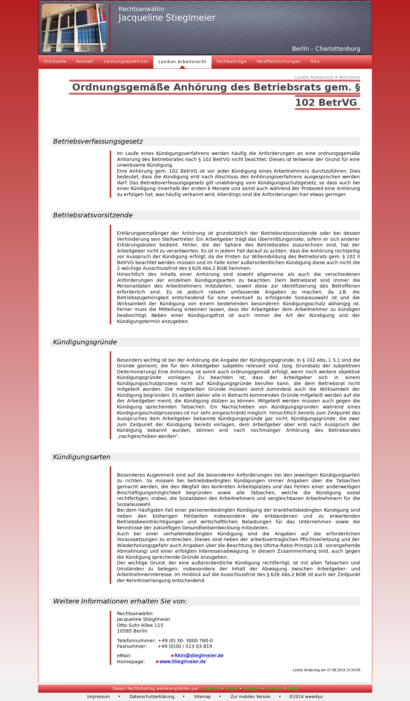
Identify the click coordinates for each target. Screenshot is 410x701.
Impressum (98, 696)
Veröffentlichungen (279, 61)
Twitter (231, 688)
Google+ (251, 688)
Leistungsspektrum (126, 61)
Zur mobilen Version (251, 696)
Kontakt (85, 61)
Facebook (210, 688)
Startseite (54, 61)
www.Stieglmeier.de (182, 662)
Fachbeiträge (232, 61)
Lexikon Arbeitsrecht (182, 61)
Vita (315, 61)
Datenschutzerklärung (152, 696)
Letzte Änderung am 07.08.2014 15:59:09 (326, 670)
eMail (292, 688)
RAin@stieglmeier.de (199, 656)
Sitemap (202, 696)
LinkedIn (273, 688)
